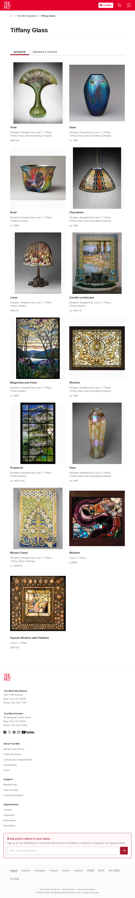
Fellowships (10, 820)
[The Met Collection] (27, 16)
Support (8, 779)
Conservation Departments (18, 759)
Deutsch (78, 870)
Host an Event (11, 790)
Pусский (14, 878)
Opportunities (11, 804)
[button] (119, 5)
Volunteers (9, 815)
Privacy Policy (68, 889)
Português (39, 870)
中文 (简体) (114, 870)
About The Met (12, 743)
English (14, 870)
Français (53, 870)
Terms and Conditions (50, 889)
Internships (9, 825)
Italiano (66, 870)
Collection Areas (12, 754)
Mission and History (14, 749)
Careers (8, 809)
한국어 (101, 870)
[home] (11, 16)
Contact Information (86, 889)
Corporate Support (14, 795)
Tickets (107, 5)
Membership (10, 784)
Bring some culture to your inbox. (29, 838)
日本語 (90, 870)
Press (7, 770)
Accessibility (10, 765)
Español (26, 870)
